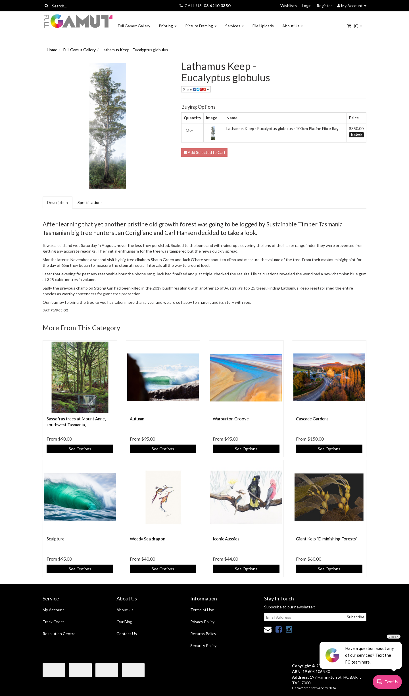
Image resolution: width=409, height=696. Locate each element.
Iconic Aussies (226, 538)
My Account (53, 609)
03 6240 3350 (217, 5)
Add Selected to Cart (204, 152)
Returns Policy (203, 633)
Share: (196, 89)
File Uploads (263, 25)
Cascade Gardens (312, 418)
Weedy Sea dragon (147, 538)
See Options (80, 448)
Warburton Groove (231, 418)
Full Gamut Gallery (134, 25)
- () (354, 25)
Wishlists (288, 5)
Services (234, 25)
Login (307, 5)
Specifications (90, 202)
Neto (332, 688)
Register (324, 5)
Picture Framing (201, 25)
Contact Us (126, 633)
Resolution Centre (59, 633)
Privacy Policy (202, 621)
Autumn (137, 418)
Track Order (53, 621)
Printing (168, 25)
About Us (292, 25)
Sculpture (55, 538)
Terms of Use (202, 609)
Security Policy (203, 645)
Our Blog (124, 621)
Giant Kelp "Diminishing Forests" (326, 538)
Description (57, 202)
